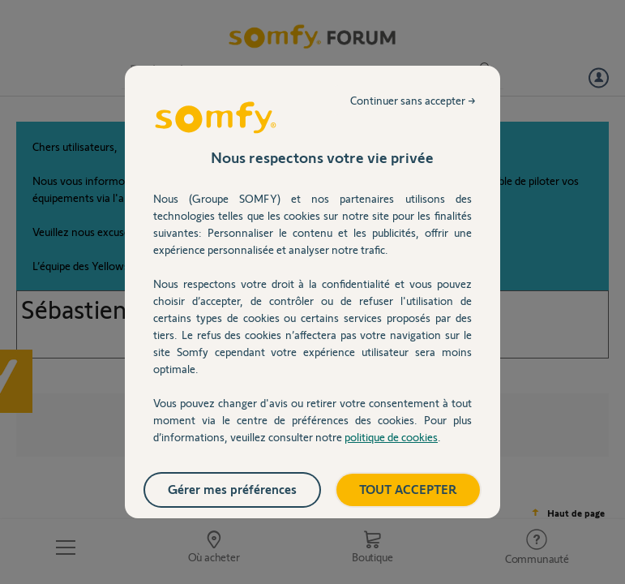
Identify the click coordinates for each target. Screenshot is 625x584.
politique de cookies (391, 437)
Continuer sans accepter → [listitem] (413, 100)
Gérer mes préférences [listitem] (232, 488)
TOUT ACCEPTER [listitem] (408, 488)
